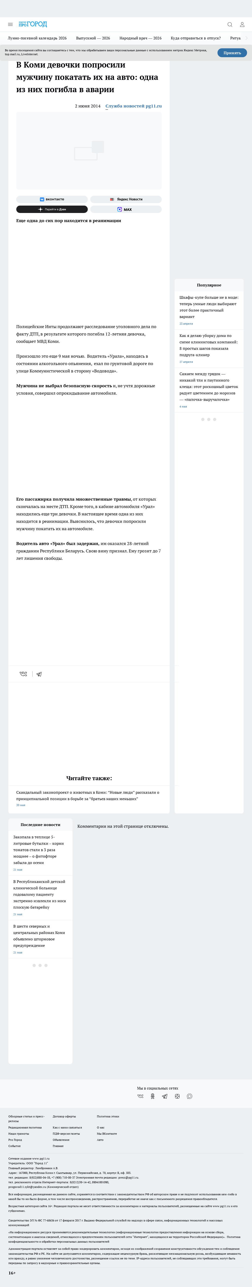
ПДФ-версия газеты (66, 1133)
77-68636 (48, 1220)
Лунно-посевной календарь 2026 (37, 38)
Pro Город (15, 1140)
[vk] (23, 673)
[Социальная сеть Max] (126, 209)
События (14, 1146)
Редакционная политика (25, 1127)
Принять (232, 52)
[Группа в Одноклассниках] (152, 1096)
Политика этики (108, 1116)
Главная (58, 1146)
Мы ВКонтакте (107, 1133)
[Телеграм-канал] (165, 1096)
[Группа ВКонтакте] (52, 199)
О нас (101, 1127)
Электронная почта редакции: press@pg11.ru (107, 1177)
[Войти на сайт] (242, 24)
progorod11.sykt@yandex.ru (27, 1187)
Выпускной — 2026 (93, 38)
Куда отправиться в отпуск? (196, 38)
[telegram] (41, 673)
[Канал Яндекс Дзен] (52, 209)
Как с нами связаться (67, 1127)
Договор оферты (64, 1116)
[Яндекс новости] (126, 199)
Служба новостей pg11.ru (134, 106)
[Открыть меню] (10, 24)
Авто (100, 1140)
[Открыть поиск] (230, 24)
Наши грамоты (18, 1133)
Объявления (61, 1140)
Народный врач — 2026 (141, 38)
